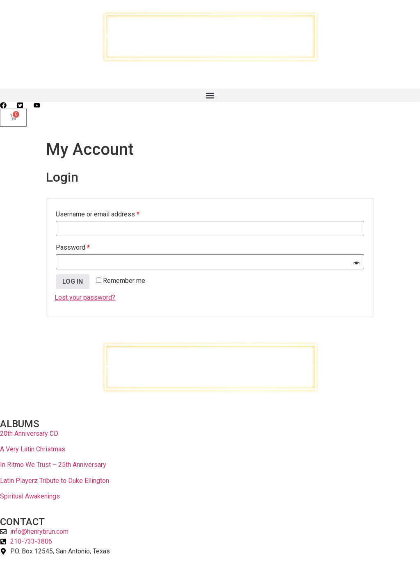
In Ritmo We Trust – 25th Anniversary (53, 465)
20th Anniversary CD (29, 433)
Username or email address (97, 214)
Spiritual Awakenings (30, 496)
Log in (72, 281)
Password (73, 247)
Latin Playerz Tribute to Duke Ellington (54, 481)
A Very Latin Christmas (32, 449)
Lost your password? (85, 297)
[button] (210, 95)
